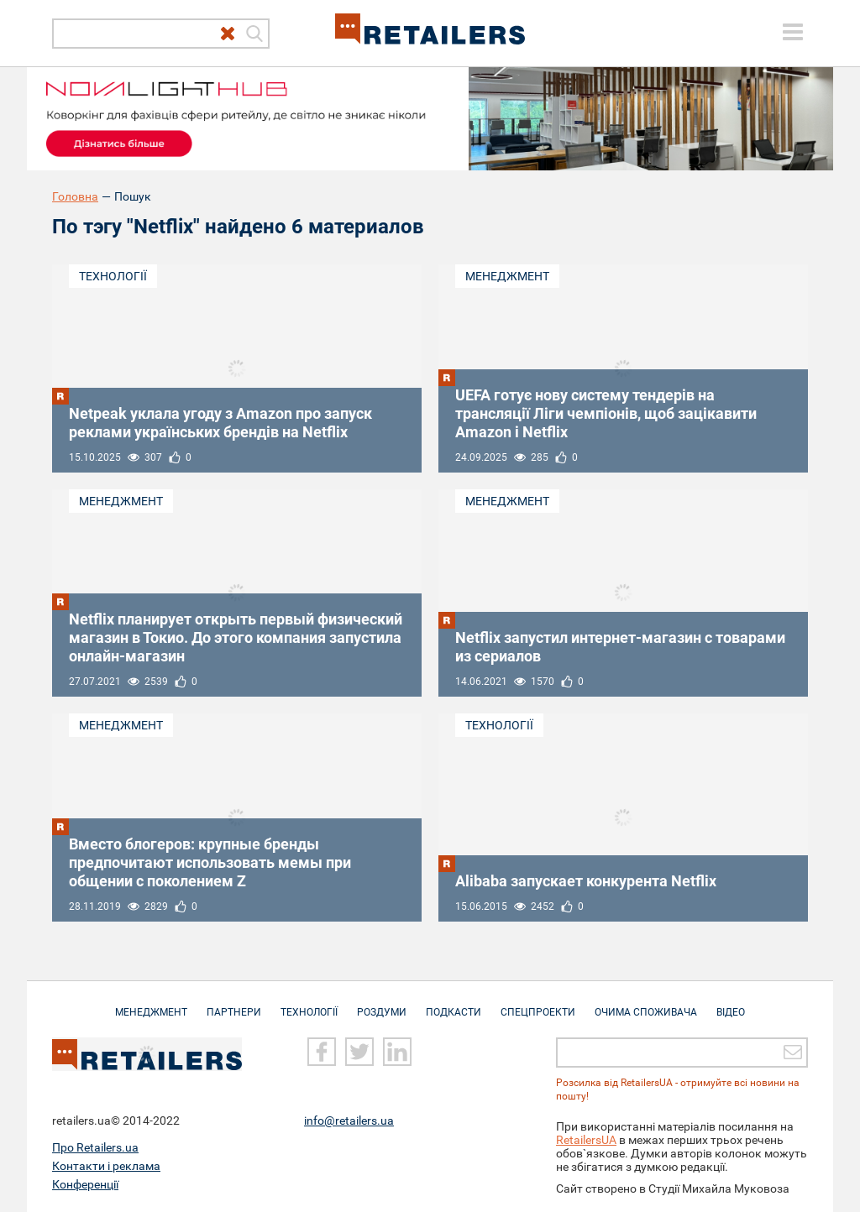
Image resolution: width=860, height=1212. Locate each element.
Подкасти (453, 1004)
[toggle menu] (793, 32)
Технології (113, 276)
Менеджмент (507, 276)
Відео (730, 1004)
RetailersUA (586, 1140)
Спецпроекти (538, 1004)
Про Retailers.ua (95, 1147)
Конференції (85, 1184)
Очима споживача (646, 1004)
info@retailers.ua (349, 1120)
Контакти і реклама (106, 1166)
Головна (75, 196)
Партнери (234, 1004)
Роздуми (381, 1004)
